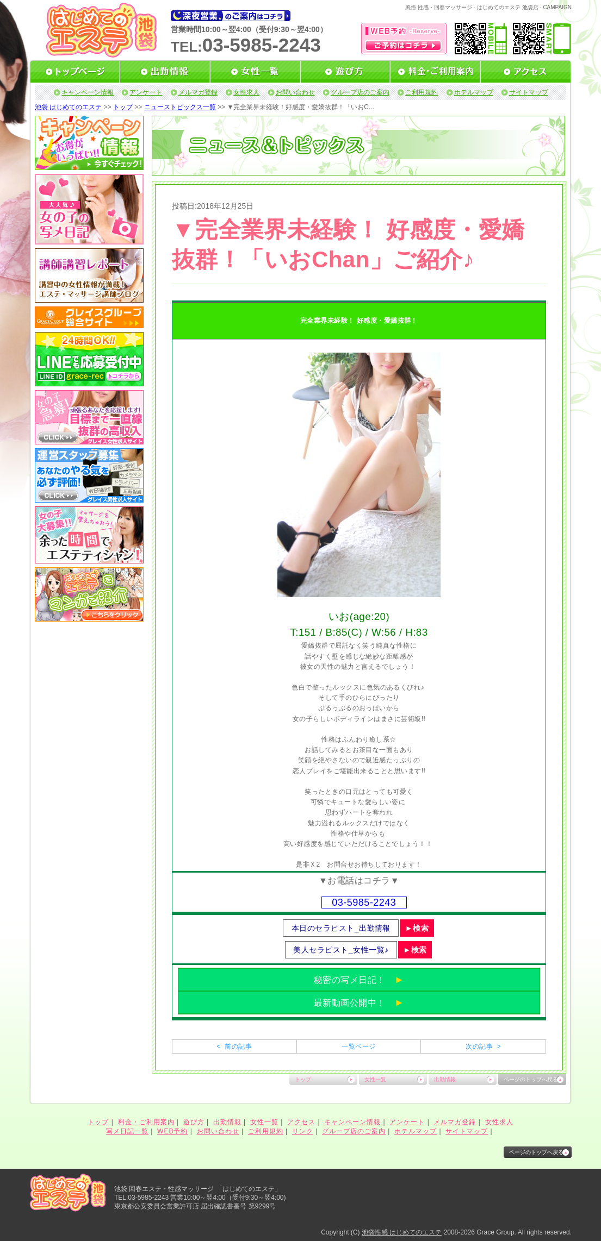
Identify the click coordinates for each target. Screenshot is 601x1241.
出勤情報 (445, 1079)
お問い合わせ (295, 92)
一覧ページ (358, 1046)
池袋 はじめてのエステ (68, 107)
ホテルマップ (473, 92)
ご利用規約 (421, 92)
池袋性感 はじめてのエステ (402, 1232)
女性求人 (246, 92)
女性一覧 (375, 1079)
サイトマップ (528, 92)
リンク (302, 1131)
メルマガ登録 (198, 92)
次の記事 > (483, 1046)
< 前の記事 (234, 1046)
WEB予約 (172, 1131)
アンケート (145, 92)
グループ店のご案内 (360, 92)
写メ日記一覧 (127, 1131)
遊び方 (194, 1122)
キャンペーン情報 (87, 92)
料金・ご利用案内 (146, 1122)
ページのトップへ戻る (531, 1079)
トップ (123, 107)
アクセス (301, 1122)
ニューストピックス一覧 (180, 107)
